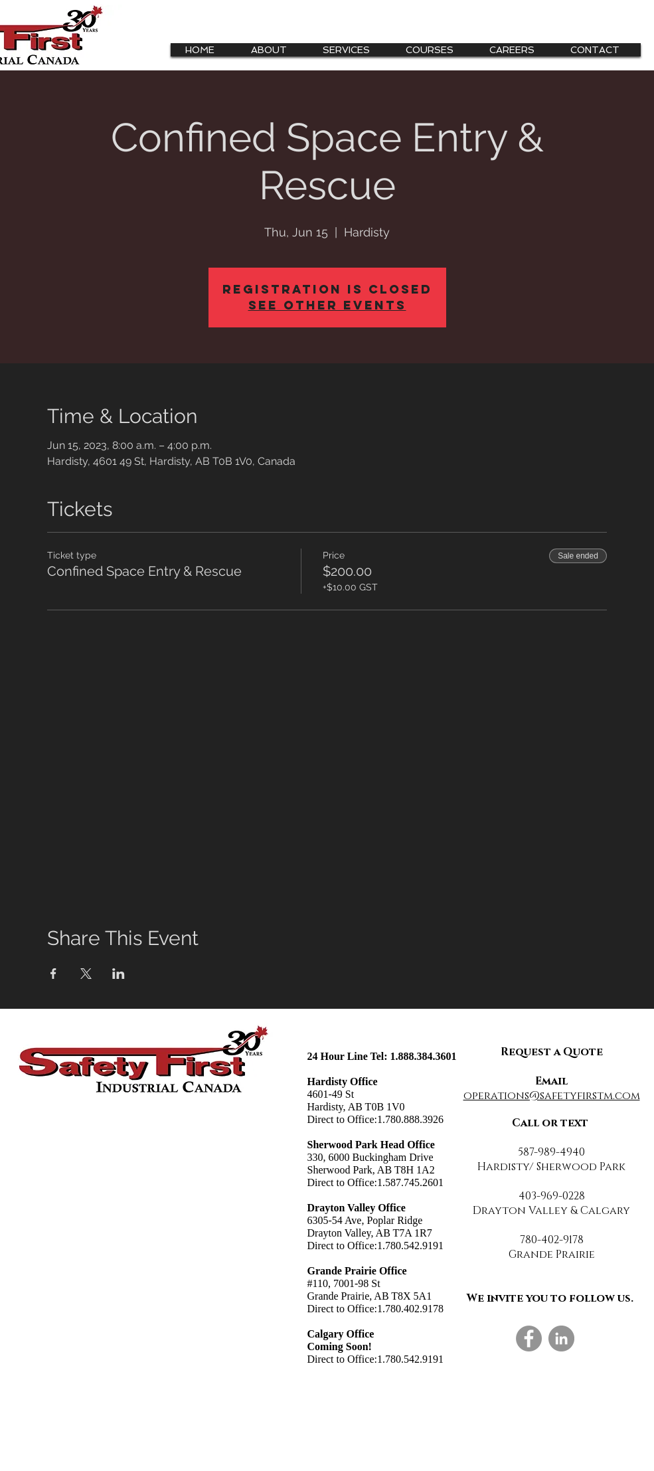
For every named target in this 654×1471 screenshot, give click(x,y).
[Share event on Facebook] (53, 973)
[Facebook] (529, 1338)
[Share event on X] (86, 973)
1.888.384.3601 (423, 1056)
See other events (327, 305)
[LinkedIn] (561, 1338)
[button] (351, 50)
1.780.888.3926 (410, 1119)
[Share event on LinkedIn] (118, 973)
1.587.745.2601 (410, 1182)
